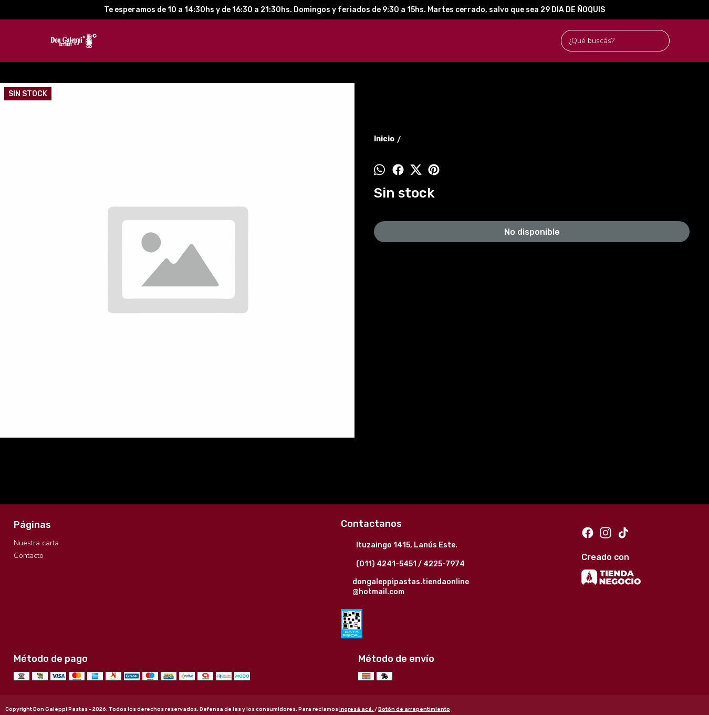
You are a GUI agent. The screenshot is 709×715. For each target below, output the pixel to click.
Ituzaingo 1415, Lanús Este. (399, 546)
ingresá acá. (356, 709)
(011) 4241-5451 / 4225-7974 (403, 564)
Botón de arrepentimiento (414, 709)
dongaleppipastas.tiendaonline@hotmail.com (405, 586)
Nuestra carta (36, 543)
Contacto (29, 556)
